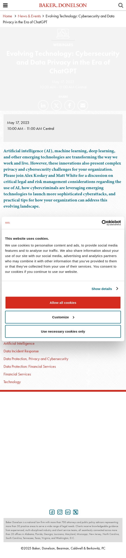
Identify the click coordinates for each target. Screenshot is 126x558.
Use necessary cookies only (63, 331)
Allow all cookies (63, 302)
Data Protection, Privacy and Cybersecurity (36, 358)
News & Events (29, 15)
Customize (63, 317)
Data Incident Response (21, 350)
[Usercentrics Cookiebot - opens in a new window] (101, 223)
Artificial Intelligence (19, 343)
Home (7, 15)
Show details (102, 288)
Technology (12, 381)
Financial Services (17, 374)
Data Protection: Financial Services (30, 366)
